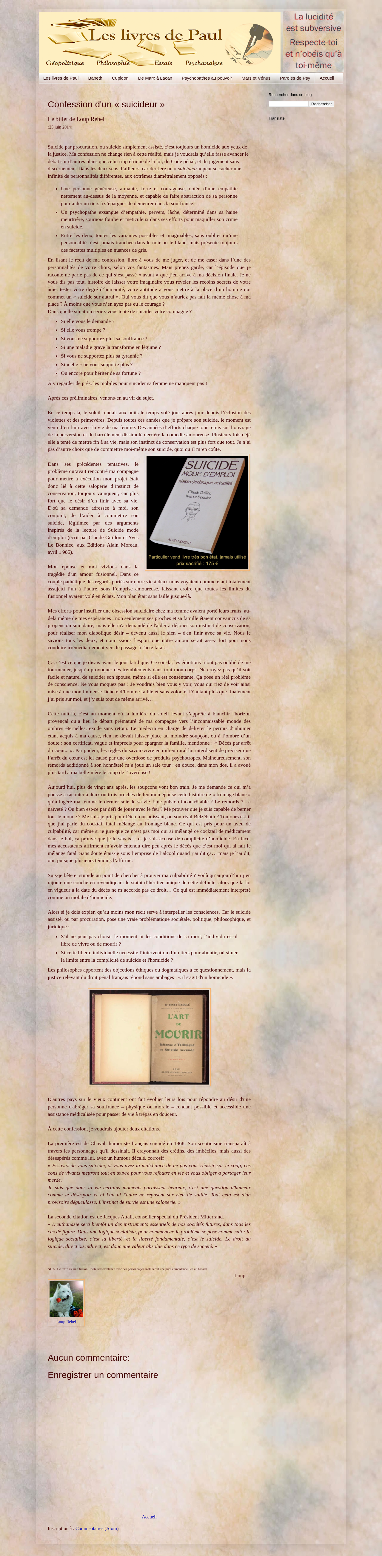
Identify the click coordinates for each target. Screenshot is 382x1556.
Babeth (95, 78)
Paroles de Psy (295, 78)
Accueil (327, 78)
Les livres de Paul (60, 78)
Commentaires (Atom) (97, 1528)
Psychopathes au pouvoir (207, 78)
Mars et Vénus (256, 78)
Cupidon (120, 78)
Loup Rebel (66, 1321)
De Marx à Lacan (155, 78)
